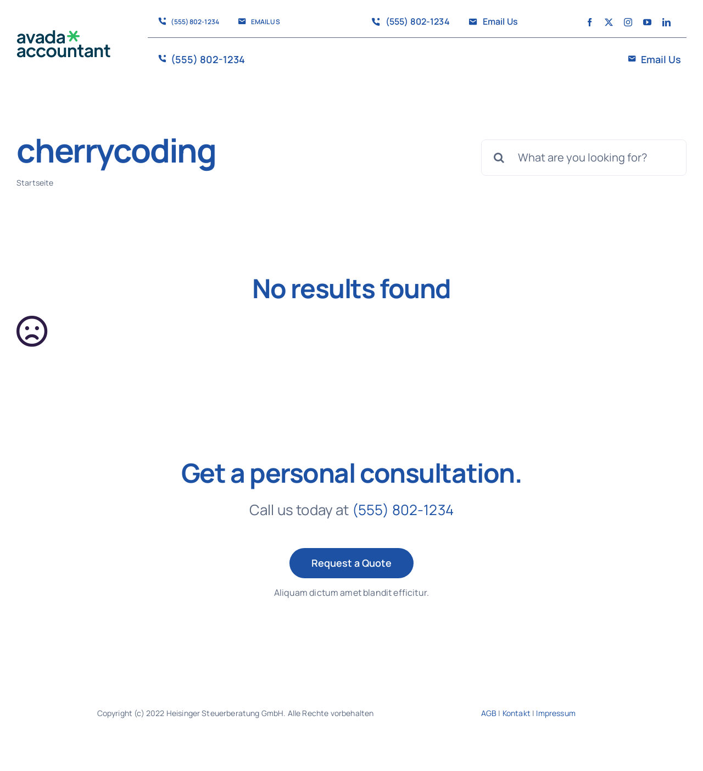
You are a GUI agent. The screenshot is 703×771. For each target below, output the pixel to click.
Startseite (35, 182)
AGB (488, 713)
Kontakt (517, 713)
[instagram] (628, 22)
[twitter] (609, 22)
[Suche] (499, 157)
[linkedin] (666, 22)
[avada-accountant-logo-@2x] (63, 35)
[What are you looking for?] (584, 157)
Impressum (555, 713)
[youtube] (647, 22)
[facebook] (589, 22)
